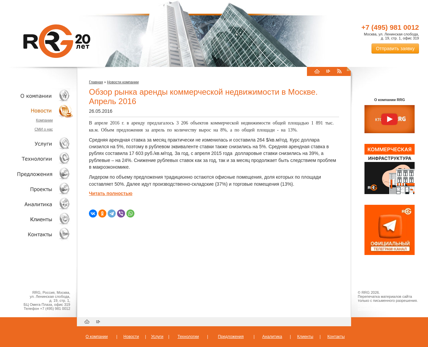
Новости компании (123, 82)
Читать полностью (110, 193)
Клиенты (36, 219)
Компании (44, 120)
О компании (36, 95)
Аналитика (36, 203)
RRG (56, 41)
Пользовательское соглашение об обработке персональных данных (387, 306)
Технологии (36, 158)
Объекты (36, 173)
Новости (38, 110)
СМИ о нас (43, 129)
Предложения (231, 336)
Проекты (36, 188)
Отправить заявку (395, 48)
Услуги (36, 143)
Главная (96, 82)
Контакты (36, 234)
